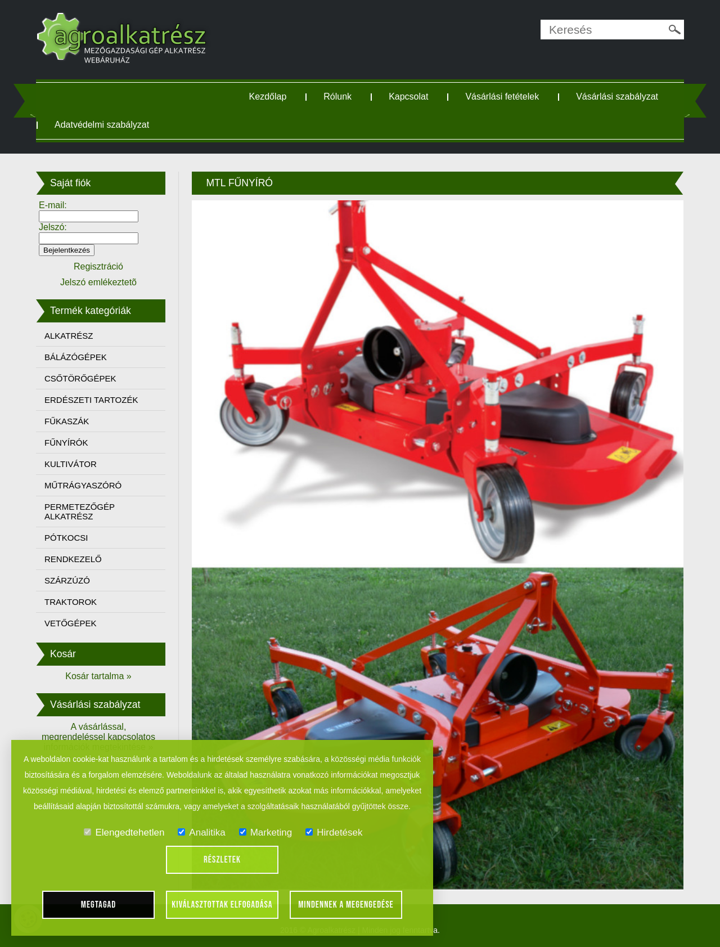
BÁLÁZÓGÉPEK (75, 357)
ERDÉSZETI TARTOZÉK (91, 400)
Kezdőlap (268, 96)
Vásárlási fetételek (502, 96)
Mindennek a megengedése (346, 904)
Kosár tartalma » (98, 676)
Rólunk (337, 96)
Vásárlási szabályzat (617, 96)
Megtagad (98, 904)
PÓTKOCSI (66, 537)
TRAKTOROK (70, 602)
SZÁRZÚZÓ (67, 580)
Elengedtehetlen (124, 832)
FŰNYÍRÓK (66, 442)
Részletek (222, 859)
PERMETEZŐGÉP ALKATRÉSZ (79, 511)
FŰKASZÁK (66, 421)
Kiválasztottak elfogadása (222, 904)
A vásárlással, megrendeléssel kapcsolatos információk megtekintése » (98, 737)
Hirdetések (333, 832)
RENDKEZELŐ (73, 559)
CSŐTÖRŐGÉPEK (80, 378)
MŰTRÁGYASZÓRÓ (83, 485)
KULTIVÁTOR (70, 464)
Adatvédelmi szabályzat (102, 124)
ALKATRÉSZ (68, 335)
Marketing (265, 832)
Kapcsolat (408, 96)
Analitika (201, 832)
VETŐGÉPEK (70, 623)
